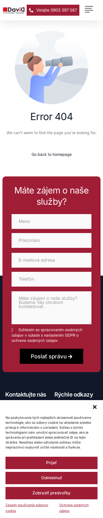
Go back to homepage (52, 154)
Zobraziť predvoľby (51, 492)
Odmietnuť (51, 477)
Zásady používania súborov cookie (26, 508)
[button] (95, 407)
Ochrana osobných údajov (74, 508)
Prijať (51, 462)
